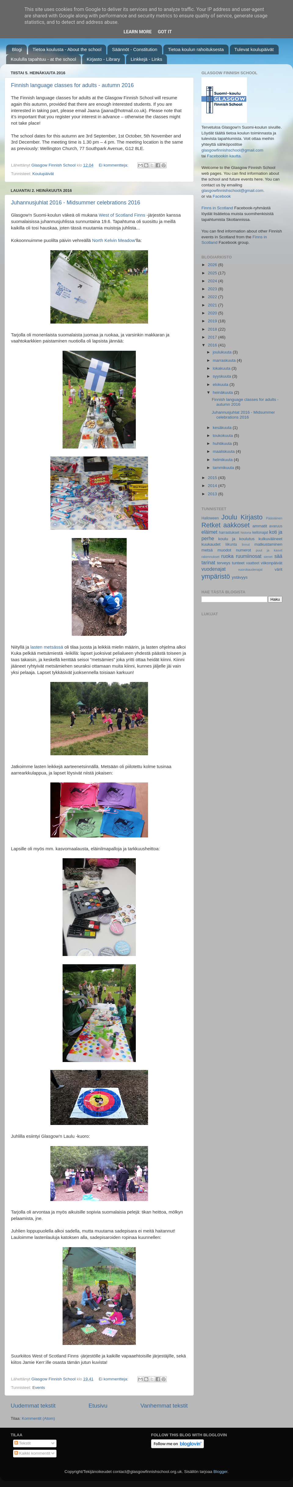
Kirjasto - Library (103, 59)
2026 (213, 264)
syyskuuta (222, 376)
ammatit (259, 526)
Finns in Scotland (217, 208)
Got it (165, 32)
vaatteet (252, 563)
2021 (213, 305)
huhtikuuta (223, 443)
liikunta (231, 544)
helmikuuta (223, 459)
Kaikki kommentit (32, 1453)
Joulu (229, 517)
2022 (213, 297)
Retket (210, 525)
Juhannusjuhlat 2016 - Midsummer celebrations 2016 (75, 203)
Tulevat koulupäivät (254, 49)
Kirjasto (251, 517)
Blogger (220, 1471)
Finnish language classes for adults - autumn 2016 (72, 85)
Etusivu (98, 1405)
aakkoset (236, 525)
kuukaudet (210, 544)
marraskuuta (225, 360)
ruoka (227, 556)
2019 (213, 321)
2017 (213, 337)
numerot (243, 550)
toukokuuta (223, 435)
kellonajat (260, 532)
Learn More (138, 32)
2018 (213, 329)
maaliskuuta (224, 451)
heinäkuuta (223, 392)
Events (38, 1387)
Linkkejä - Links (146, 59)
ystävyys (240, 577)
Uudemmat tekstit (33, 1405)
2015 (213, 477)
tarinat (208, 562)
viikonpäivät (271, 563)
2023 (213, 289)
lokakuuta (222, 368)
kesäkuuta (223, 427)
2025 (213, 273)
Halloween (210, 518)
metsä (207, 550)
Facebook (222, 196)
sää (278, 556)
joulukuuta (223, 352)
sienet (268, 557)
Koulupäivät (43, 173)
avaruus (275, 526)
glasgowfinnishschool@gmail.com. (233, 190)
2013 (213, 494)
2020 (213, 313)
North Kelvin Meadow (113, 240)
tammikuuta (224, 467)
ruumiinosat (249, 556)
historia (246, 532)
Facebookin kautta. (224, 156)
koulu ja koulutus (236, 539)
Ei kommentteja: (114, 165)
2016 (213, 345)
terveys (223, 563)
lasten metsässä (47, 647)
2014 (213, 485)
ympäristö (215, 576)
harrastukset (229, 532)
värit (279, 569)
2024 (213, 281)
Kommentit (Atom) (38, 1418)
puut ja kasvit (269, 550)
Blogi (17, 49)
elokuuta (221, 384)
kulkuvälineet (270, 539)
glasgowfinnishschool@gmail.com (232, 150)
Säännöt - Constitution (134, 49)
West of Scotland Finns (122, 215)
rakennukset (210, 557)
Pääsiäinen (274, 518)
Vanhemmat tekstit (164, 1405)
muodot (224, 550)
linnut (246, 544)
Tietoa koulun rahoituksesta (196, 49)
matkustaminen (268, 544)
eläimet (209, 532)
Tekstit (22, 1443)
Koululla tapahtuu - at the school (43, 59)
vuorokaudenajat (250, 569)
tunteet (238, 563)
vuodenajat (213, 569)
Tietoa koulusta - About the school (67, 49)
